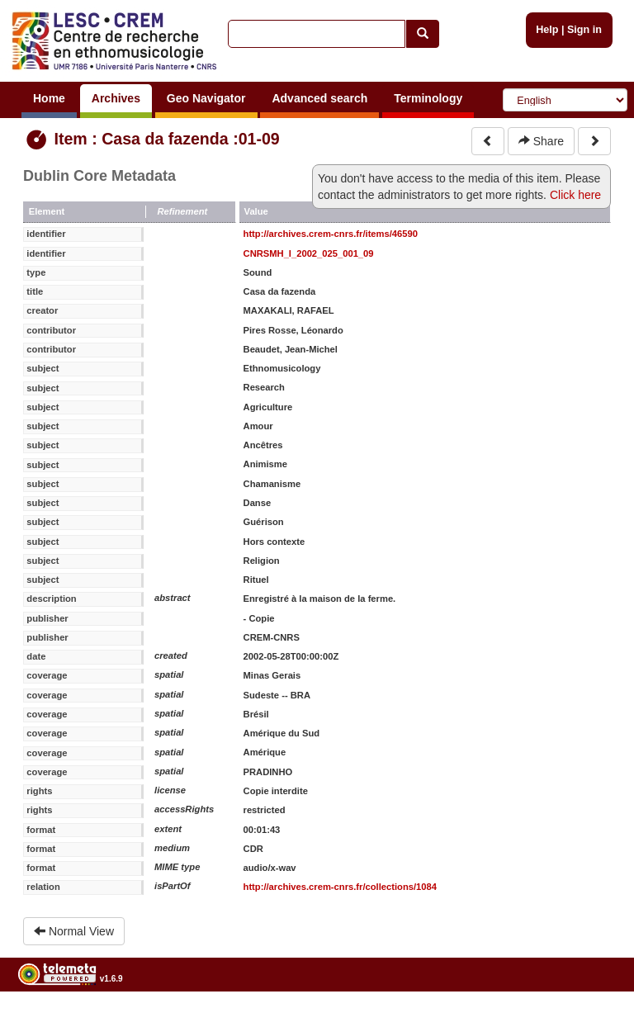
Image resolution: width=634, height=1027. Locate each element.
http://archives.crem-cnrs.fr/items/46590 (331, 234)
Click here (575, 194)
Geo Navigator (206, 98)
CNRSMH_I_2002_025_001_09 (309, 253)
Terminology (428, 98)
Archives (116, 98)
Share (541, 141)
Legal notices (593, 1020)
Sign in (584, 29)
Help (547, 29)
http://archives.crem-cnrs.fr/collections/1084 (340, 887)
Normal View (74, 931)
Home (49, 98)
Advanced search (319, 98)
